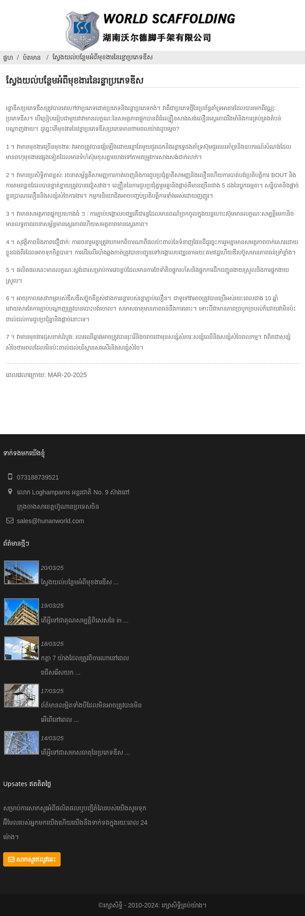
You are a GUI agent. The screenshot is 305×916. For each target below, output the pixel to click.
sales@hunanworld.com (50, 521)
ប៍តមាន (32, 57)
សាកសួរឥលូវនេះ (36, 859)
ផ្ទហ (8, 57)
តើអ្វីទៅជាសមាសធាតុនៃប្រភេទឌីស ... (85, 752)
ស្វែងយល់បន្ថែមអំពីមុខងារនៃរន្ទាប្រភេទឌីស (103, 57)
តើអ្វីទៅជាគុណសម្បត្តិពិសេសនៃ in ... (84, 620)
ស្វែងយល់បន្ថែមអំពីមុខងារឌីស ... (80, 582)
